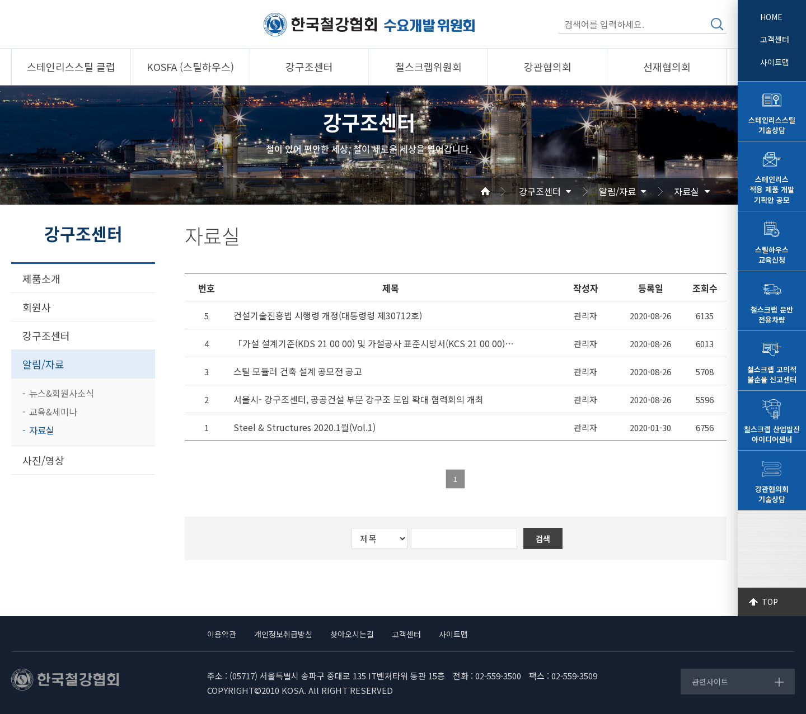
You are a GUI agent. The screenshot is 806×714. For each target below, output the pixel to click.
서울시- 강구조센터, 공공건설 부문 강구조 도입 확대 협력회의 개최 (358, 399)
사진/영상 (43, 460)
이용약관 (221, 634)
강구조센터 (540, 191)
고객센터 (774, 39)
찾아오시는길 (352, 634)
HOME (771, 16)
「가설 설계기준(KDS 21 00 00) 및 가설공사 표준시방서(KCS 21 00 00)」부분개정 (377, 343)
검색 (717, 24)
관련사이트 (710, 681)
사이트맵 (774, 62)
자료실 (686, 191)
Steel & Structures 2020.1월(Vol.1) (304, 427)
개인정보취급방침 (283, 634)
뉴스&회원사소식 (61, 393)
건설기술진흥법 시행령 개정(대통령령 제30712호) (327, 315)
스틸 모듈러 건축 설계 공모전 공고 (297, 371)
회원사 (36, 307)
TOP (770, 601)
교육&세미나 (53, 411)
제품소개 (41, 278)
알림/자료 (617, 191)
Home (499, 191)
